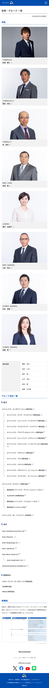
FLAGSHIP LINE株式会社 (15, 495)
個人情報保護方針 (25, 679)
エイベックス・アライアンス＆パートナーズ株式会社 (25, 432)
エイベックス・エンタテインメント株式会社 (17, 409)
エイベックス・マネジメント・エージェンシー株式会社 (26, 470)
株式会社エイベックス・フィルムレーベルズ (22, 501)
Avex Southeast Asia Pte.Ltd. (13, 531)
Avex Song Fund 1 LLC (15, 560)
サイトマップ (38, 682)
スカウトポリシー (36, 679)
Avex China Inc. (8, 537)
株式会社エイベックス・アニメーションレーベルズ (24, 490)
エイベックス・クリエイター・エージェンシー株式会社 (26, 476)
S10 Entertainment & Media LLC (14, 566)
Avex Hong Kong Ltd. (10, 543)
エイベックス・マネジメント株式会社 (20, 453)
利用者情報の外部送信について (15, 682)
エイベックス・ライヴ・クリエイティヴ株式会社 (23, 415)
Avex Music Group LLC (10, 554)
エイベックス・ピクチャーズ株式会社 (15, 484)
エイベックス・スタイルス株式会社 (19, 464)
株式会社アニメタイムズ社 (16, 507)
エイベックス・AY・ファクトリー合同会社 (16, 515)
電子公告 (11, 679)
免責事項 (17, 679)
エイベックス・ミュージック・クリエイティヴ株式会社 (26, 421)
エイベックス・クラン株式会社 (17, 458)
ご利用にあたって (29, 682)
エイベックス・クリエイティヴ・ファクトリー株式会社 (26, 426)
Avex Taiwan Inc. (8, 548)
